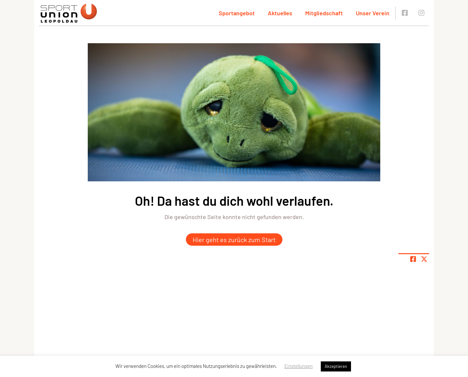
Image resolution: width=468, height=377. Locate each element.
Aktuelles (280, 13)
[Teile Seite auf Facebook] (413, 259)
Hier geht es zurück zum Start (234, 239)
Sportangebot (237, 13)
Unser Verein (372, 13)
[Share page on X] (424, 259)
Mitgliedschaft (324, 13)
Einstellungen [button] (298, 366)
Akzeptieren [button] (336, 366)
